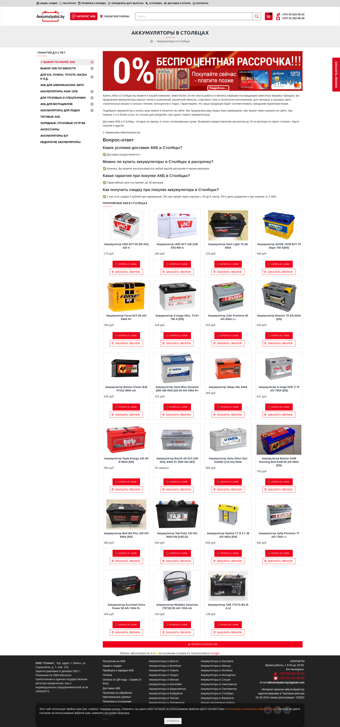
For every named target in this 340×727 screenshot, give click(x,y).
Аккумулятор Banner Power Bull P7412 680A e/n (126, 388)
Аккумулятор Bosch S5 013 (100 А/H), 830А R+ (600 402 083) (177, 460)
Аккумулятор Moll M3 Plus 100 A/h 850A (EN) (126, 535)
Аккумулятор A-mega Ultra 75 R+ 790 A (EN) (177, 317)
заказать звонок (336, 74)
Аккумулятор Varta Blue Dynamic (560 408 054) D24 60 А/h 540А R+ (177, 388)
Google (215, 653)
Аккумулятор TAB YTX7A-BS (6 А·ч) (228, 606)
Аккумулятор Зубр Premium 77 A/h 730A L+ (279, 535)
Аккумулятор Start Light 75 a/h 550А (228, 246)
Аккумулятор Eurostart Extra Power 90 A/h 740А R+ (126, 606)
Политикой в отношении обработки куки (252, 708)
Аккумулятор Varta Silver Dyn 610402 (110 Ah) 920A (228, 460)
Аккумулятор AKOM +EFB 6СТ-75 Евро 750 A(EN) (279, 246)
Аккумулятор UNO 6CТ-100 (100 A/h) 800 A (177, 246)
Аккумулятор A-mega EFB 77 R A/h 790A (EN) (279, 388)
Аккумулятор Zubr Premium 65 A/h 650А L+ (228, 317)
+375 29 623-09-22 (291, 674)
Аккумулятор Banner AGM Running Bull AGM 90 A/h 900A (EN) (279, 462)
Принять (174, 721)
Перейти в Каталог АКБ (204, 644)
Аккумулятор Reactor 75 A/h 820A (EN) (279, 317)
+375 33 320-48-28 (291, 678)
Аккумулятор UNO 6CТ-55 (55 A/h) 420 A (126, 246)
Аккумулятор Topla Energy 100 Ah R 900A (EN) (126, 460)
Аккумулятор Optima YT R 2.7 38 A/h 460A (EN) (228, 535)
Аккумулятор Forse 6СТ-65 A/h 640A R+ (126, 317)
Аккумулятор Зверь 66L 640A (228, 387)
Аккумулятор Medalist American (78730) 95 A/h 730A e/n (177, 606)
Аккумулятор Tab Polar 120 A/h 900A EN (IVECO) (177, 535)
